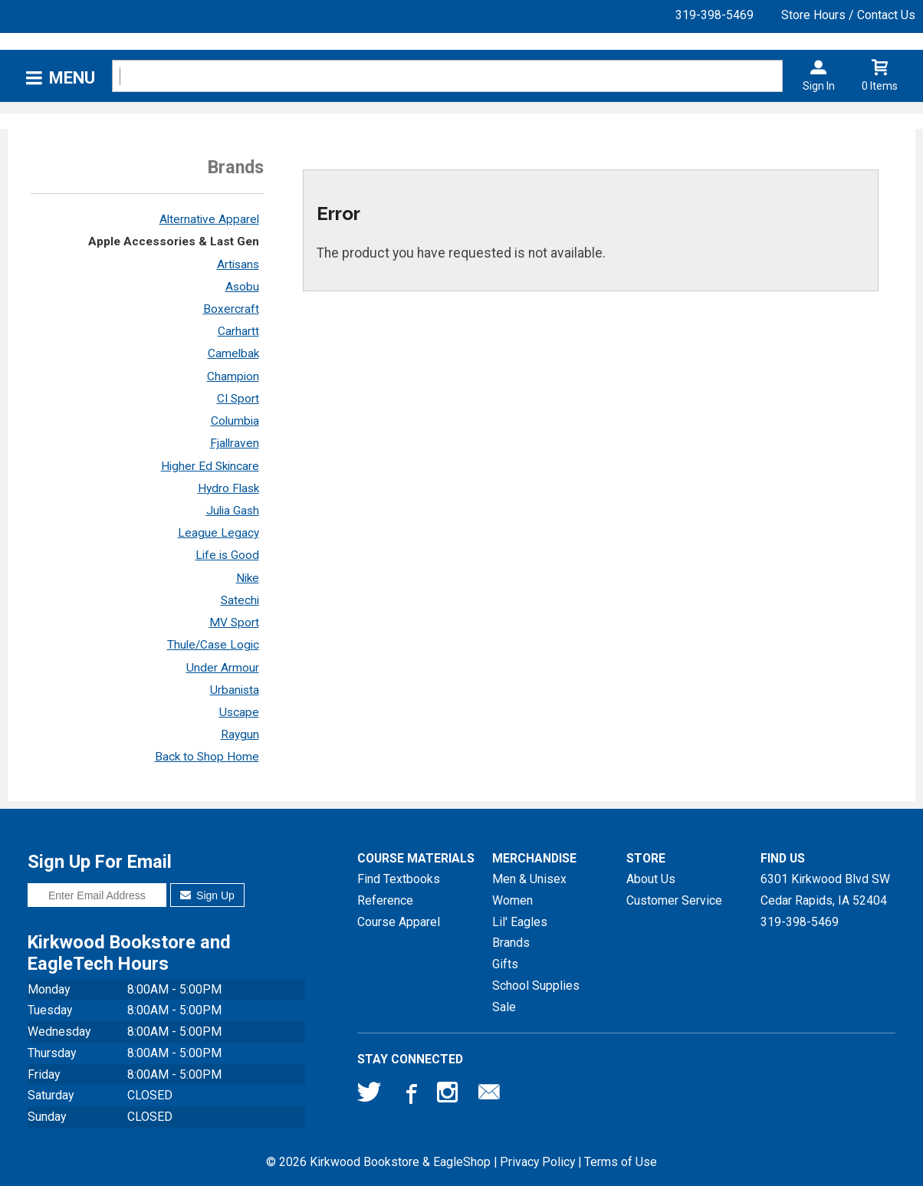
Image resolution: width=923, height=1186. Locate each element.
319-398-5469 (714, 15)
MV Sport (234, 622)
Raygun (240, 734)
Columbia (235, 421)
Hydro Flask (228, 488)
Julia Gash (232, 510)
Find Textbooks (398, 879)
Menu (72, 77)
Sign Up (207, 895)
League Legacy (218, 533)
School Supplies (536, 985)
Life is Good (227, 555)
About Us (650, 879)
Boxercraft (231, 309)
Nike (247, 578)
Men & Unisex (529, 879)
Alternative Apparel (209, 219)
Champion (233, 376)
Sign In (819, 86)
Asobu (242, 287)
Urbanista (234, 690)
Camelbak (233, 353)
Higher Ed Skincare (210, 466)
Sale (504, 1007)
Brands (511, 942)
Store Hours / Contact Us (848, 15)
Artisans (238, 264)
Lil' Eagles (519, 922)
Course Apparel (398, 922)
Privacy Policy (537, 1162)
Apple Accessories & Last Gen (173, 241)
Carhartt (238, 331)
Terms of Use (620, 1162)
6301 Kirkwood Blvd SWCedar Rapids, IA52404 (825, 890)
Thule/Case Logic (213, 645)
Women (512, 900)
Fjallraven (234, 443)
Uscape (239, 712)
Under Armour (222, 668)
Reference (385, 900)
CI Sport (238, 399)
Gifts (505, 964)
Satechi (240, 600)
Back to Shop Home (207, 757)
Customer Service (674, 900)
